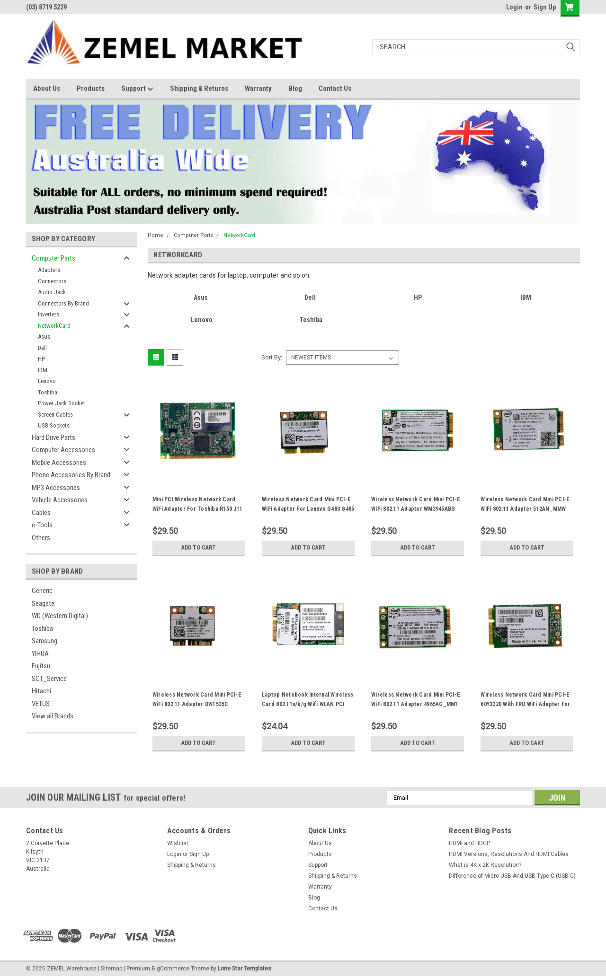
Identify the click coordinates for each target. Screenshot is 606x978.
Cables (41, 512)
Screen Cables (55, 414)
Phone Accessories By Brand (71, 475)
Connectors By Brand (63, 303)
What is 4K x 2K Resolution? (485, 865)
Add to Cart (198, 547)
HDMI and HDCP (469, 843)
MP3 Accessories (56, 487)
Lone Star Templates (244, 968)
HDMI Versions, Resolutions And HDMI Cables (509, 854)
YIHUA (40, 653)
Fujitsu (41, 666)
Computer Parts (53, 258)
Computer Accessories (63, 449)
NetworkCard (54, 325)
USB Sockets (54, 425)
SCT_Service (49, 678)
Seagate (43, 603)
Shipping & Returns (199, 88)
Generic (42, 590)
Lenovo (47, 380)
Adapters (49, 269)
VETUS (41, 703)
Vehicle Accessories (60, 500)
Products (91, 88)
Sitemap (111, 968)
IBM (42, 370)
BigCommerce (170, 968)
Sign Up (545, 7)
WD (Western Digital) (60, 615)
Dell (42, 347)
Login (514, 7)
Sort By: (271, 357)
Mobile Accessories (59, 462)
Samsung (44, 641)
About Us (46, 88)
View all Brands (52, 716)
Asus (44, 336)
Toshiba (47, 392)
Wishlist (177, 843)
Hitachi (41, 691)
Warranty (258, 88)
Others (41, 537)
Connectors (52, 281)
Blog (295, 88)
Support (137, 89)
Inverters (48, 314)
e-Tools (42, 525)
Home (155, 235)
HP (41, 358)
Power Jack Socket (61, 403)
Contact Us (335, 88)
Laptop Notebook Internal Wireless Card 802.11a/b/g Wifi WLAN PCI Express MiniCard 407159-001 (307, 704)
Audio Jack (52, 292)
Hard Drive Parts (53, 437)
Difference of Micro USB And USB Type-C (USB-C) (512, 876)
